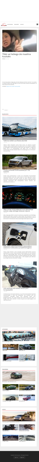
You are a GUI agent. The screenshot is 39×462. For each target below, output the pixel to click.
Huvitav (22, 24)
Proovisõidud (5, 369)
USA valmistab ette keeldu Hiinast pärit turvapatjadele (15, 289)
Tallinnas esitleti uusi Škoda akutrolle (15, 141)
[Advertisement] (11, 11)
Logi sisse (16, 457)
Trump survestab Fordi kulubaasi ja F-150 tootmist (16, 171)
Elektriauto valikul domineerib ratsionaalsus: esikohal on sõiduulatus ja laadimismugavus (17, 247)
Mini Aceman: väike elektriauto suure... (9, 381)
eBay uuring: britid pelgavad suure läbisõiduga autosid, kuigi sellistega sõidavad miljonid (18, 210)
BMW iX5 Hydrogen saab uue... (8, 341)
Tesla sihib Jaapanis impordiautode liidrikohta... (11, 421)
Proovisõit (16, 24)
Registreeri (22, 457)
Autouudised (10, 24)
